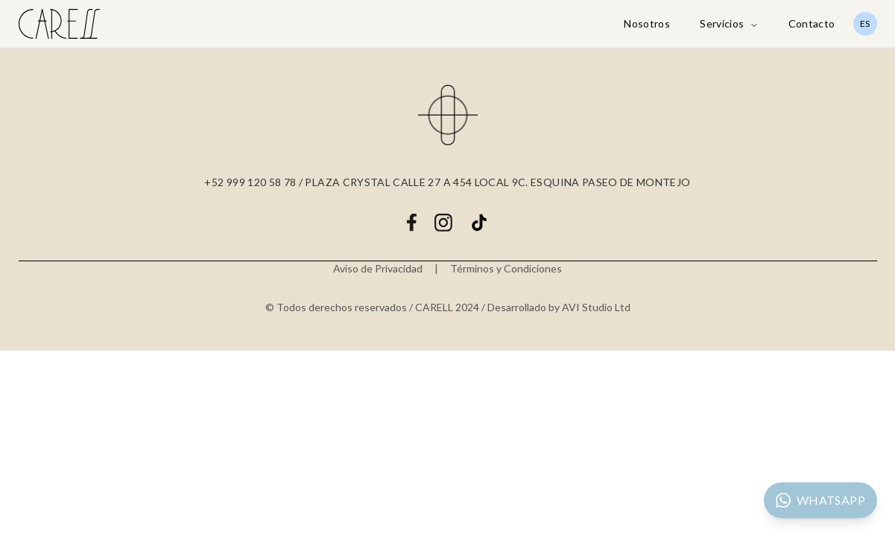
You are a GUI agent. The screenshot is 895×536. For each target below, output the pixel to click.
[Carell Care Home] (60, 24)
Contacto (811, 23)
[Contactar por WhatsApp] (820, 500)
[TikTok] (479, 223)
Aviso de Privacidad (378, 268)
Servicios (729, 23)
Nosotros (647, 23)
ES (865, 23)
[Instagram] (443, 223)
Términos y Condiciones (506, 268)
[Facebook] (411, 223)
